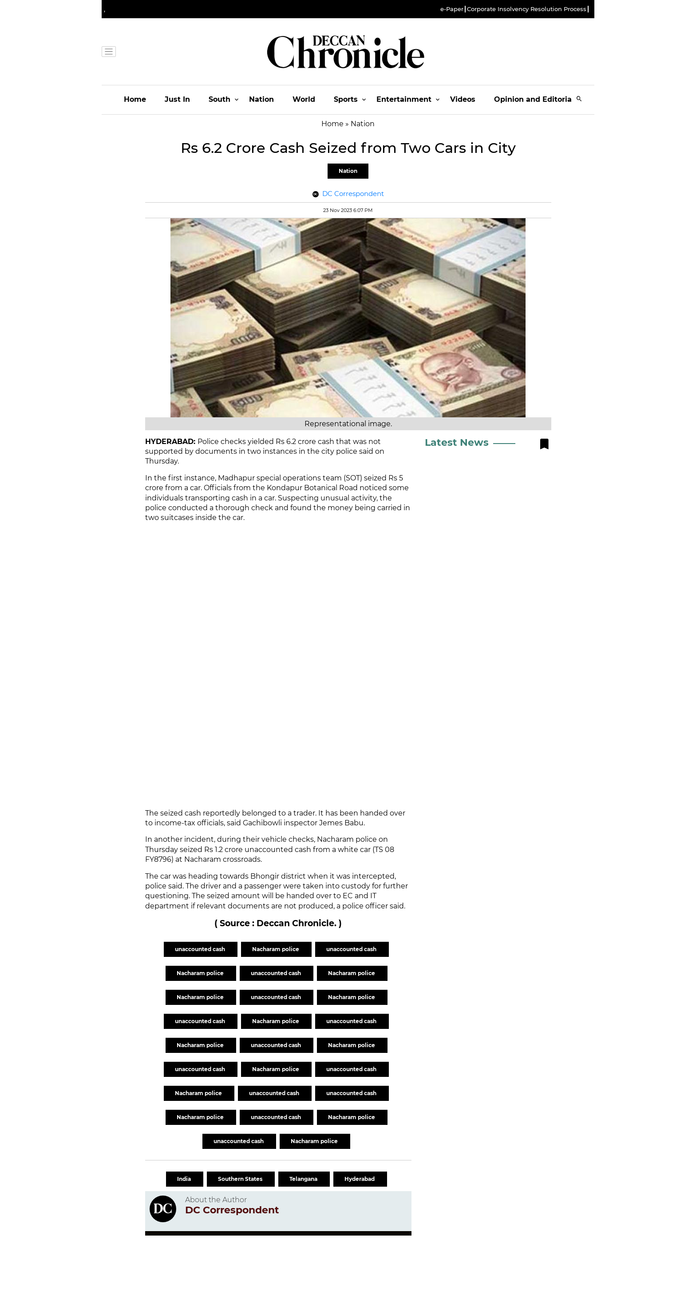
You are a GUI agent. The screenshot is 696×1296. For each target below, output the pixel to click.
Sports (346, 99)
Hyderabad (360, 1179)
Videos (462, 99)
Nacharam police (276, 949)
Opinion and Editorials (536, 99)
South (219, 99)
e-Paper (451, 9)
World (304, 99)
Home (135, 99)
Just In (177, 99)
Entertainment (403, 99)
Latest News (457, 442)
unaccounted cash (200, 949)
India (184, 1179)
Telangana (304, 1179)
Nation (261, 99)
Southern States (241, 1179)
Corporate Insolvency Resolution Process (526, 9)
